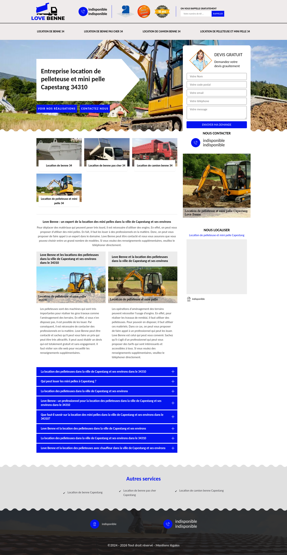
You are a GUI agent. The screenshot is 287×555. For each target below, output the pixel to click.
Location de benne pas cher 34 (103, 31)
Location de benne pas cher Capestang (139, 493)
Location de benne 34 (50, 31)
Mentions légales (168, 545)
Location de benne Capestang (85, 492)
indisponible (97, 9)
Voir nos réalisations (57, 108)
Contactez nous (95, 108)
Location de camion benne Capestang (201, 490)
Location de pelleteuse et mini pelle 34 (225, 31)
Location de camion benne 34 (161, 31)
